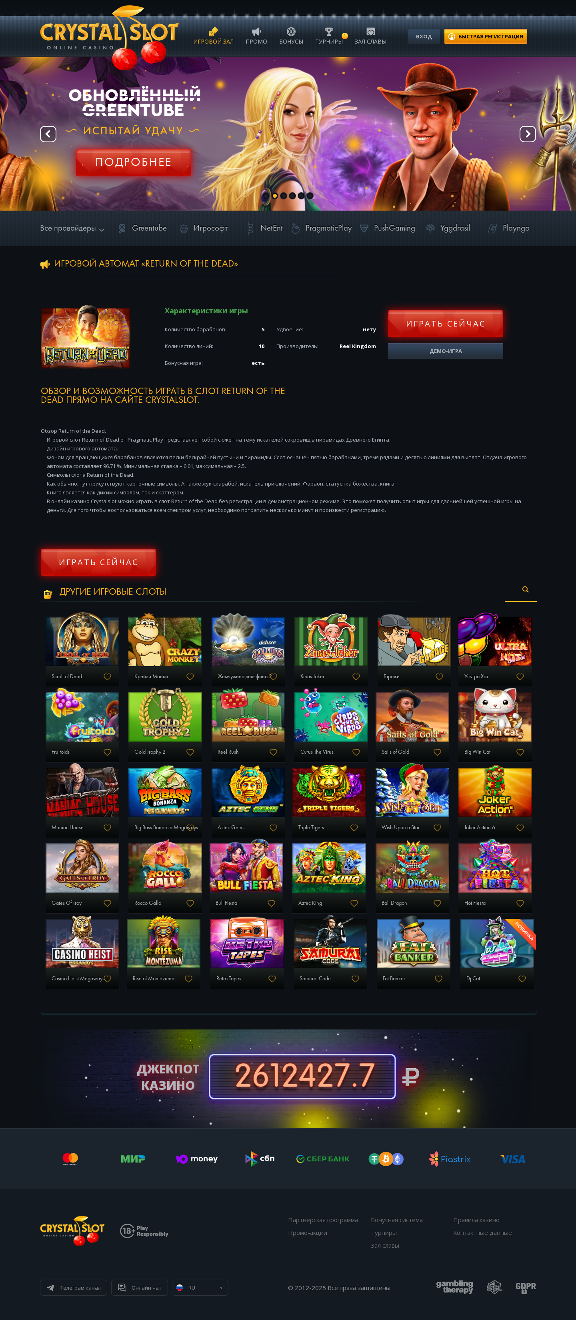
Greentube (140, 228)
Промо (256, 35)
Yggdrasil (446, 228)
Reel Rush (228, 752)
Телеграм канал (80, 1287)
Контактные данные (482, 1232)
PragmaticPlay (320, 228)
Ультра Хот (476, 676)
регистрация (490, 36)
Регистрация (133, 158)
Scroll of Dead (67, 676)
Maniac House (68, 827)
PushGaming (385, 228)
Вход (424, 36)
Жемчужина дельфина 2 (245, 676)
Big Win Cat (477, 752)
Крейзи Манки (151, 676)
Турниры (329, 35)
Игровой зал (213, 35)
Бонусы (291, 35)
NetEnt (263, 228)
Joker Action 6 (479, 827)
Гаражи (392, 676)
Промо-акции (307, 1232)
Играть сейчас (446, 323)
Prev (48, 134)
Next (528, 134)
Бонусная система (397, 1220)
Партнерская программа (323, 1220)
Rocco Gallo (147, 903)
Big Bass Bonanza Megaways (166, 827)
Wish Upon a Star (401, 827)
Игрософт (202, 228)
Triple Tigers (311, 827)
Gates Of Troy (67, 903)
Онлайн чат (147, 1287)
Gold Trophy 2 (150, 752)
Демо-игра (446, 350)
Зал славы (370, 35)
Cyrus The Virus (317, 752)
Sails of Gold (395, 752)
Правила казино (476, 1220)
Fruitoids (61, 752)
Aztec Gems (231, 827)
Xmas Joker (312, 676)
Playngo (507, 228)
